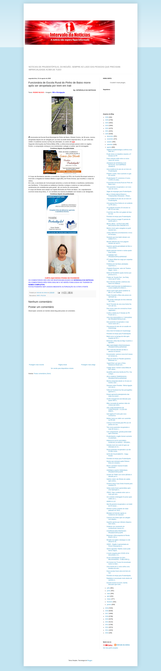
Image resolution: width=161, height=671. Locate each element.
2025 (107, 120)
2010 (107, 633)
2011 (107, 630)
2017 (107, 613)
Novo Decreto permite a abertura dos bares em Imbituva (118, 282)
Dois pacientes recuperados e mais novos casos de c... (118, 322)
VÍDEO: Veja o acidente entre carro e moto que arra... (118, 493)
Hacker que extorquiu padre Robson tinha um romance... (118, 462)
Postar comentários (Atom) (42, 373)
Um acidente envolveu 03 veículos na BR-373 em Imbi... (118, 208)
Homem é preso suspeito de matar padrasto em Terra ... (117, 509)
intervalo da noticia (42, 292)
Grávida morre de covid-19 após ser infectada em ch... (118, 446)
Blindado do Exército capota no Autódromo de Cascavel (116, 514)
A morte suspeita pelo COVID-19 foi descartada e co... (118, 554)
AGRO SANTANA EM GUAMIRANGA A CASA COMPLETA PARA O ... (119, 287)
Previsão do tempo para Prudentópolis (119, 216)
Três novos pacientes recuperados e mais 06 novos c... (118, 428)
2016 (107, 616)
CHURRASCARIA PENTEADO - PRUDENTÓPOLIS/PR (117, 531)
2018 (107, 611)
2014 (107, 622)
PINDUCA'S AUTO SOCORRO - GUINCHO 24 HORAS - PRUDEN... (119, 441)
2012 (107, 627)
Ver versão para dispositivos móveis (62, 368)
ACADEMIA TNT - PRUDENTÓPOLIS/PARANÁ (117, 256)
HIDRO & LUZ (111, 501)
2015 (107, 619)
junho (109, 591)
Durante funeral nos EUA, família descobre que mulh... (117, 583)
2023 (107, 125)
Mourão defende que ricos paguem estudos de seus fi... (118, 242)
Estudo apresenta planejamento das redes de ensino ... (118, 395)
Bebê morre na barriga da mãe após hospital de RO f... (118, 337)
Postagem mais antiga (88, 365)
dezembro (110, 136)
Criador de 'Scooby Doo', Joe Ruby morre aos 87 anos (118, 278)
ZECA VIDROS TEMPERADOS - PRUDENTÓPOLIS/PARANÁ (117, 377)
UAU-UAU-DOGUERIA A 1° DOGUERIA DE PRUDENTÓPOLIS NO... (119, 318)
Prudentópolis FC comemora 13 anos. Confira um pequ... (118, 179)
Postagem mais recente (36, 365)
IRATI (38, 295)
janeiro (109, 604)
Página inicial (62, 365)
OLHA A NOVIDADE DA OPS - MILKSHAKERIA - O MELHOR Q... (118, 558)
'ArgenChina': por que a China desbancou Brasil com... (116, 364)
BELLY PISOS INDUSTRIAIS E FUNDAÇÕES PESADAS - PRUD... (119, 195)
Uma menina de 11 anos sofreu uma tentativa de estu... (118, 567)
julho (108, 588)
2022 (107, 128)
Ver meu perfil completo (110, 648)
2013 (107, 624)
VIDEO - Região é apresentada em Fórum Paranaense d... (118, 545)
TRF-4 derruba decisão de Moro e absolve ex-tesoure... (117, 350)
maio (108, 593)
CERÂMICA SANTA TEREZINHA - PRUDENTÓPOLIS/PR (117, 471)
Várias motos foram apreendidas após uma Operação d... (119, 489)
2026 (107, 117)
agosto (109, 147)
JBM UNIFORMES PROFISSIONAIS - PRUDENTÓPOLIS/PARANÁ (119, 346)
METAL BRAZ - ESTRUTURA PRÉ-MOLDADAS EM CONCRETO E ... (118, 224)
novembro (110, 139)
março (109, 599)
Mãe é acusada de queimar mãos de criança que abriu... (118, 404)
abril (108, 596)
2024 (107, 123)
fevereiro (110, 602)
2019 (107, 608)
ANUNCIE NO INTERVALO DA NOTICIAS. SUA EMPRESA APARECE (116, 164)
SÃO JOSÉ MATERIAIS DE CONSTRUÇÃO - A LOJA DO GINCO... (117, 409)
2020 (107, 134)
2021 (107, 131)
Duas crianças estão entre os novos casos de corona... (118, 159)
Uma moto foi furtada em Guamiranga (118, 331)
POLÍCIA (43, 295)
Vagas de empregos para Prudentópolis (119, 191)
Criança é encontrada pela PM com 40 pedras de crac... (119, 423)
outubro (109, 142)
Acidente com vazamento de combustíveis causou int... (116, 527)
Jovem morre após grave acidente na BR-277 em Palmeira (118, 291)
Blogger (89, 660)
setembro (110, 144)
